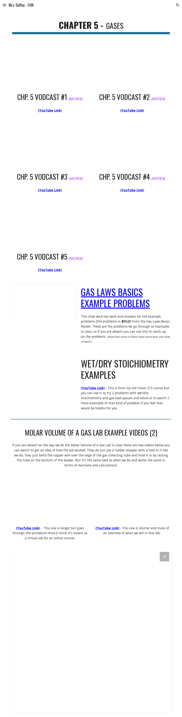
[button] (4, 5)
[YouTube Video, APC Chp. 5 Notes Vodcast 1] (50, 66)
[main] (91, 25)
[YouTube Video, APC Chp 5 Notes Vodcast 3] (50, 146)
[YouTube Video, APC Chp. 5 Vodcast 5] (50, 226)
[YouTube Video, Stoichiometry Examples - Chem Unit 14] (43, 373)
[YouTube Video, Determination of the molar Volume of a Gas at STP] (132, 501)
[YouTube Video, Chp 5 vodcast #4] (132, 146)
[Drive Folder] (91, 632)
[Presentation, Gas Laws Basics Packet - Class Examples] (43, 302)
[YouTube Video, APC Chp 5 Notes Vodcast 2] (132, 66)
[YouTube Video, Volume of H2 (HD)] (50, 501)
